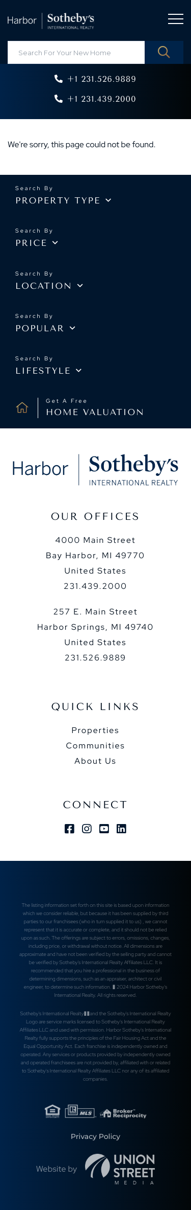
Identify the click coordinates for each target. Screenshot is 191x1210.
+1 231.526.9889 (101, 79)
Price (31, 243)
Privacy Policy (95, 1136)
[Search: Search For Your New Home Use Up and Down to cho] (95, 52)
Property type (57, 201)
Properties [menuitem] (95, 730)
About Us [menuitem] (95, 761)
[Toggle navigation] (175, 21)
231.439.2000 (95, 586)
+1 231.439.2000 (101, 99)
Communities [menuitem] (95, 745)
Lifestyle (43, 371)
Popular (40, 329)
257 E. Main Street (95, 627)
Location (43, 286)
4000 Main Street (95, 555)
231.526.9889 (95, 657)
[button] (164, 52)
